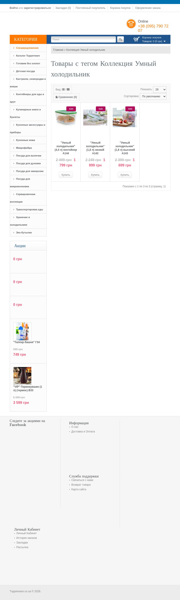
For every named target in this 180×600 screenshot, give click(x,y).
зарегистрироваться (37, 8)
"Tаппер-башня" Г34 (26, 342)
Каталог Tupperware (28, 55)
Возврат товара (81, 484)
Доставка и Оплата (83, 431)
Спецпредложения (27, 48)
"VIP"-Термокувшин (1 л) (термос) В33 (27, 388)
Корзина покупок (120, 8)
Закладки (22, 542)
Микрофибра (24, 148)
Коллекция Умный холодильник (85, 49)
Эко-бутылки (24, 232)
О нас (75, 426)
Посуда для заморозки (30, 171)
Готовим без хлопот (28, 63)
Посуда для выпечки (28, 155)
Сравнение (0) (66, 97)
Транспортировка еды (29, 209)
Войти (14, 8)
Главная (58, 49)
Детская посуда (25, 71)
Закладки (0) (63, 8)
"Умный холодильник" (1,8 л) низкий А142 (95, 148)
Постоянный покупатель (90, 8)
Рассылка (22, 547)
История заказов (26, 537)
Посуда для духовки (28, 163)
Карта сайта (78, 489)
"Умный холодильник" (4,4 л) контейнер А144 (66, 148)
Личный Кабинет (26, 533)
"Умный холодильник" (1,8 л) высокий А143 (125, 148)
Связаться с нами (82, 480)
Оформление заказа (147, 8)
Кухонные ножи (25, 140)
